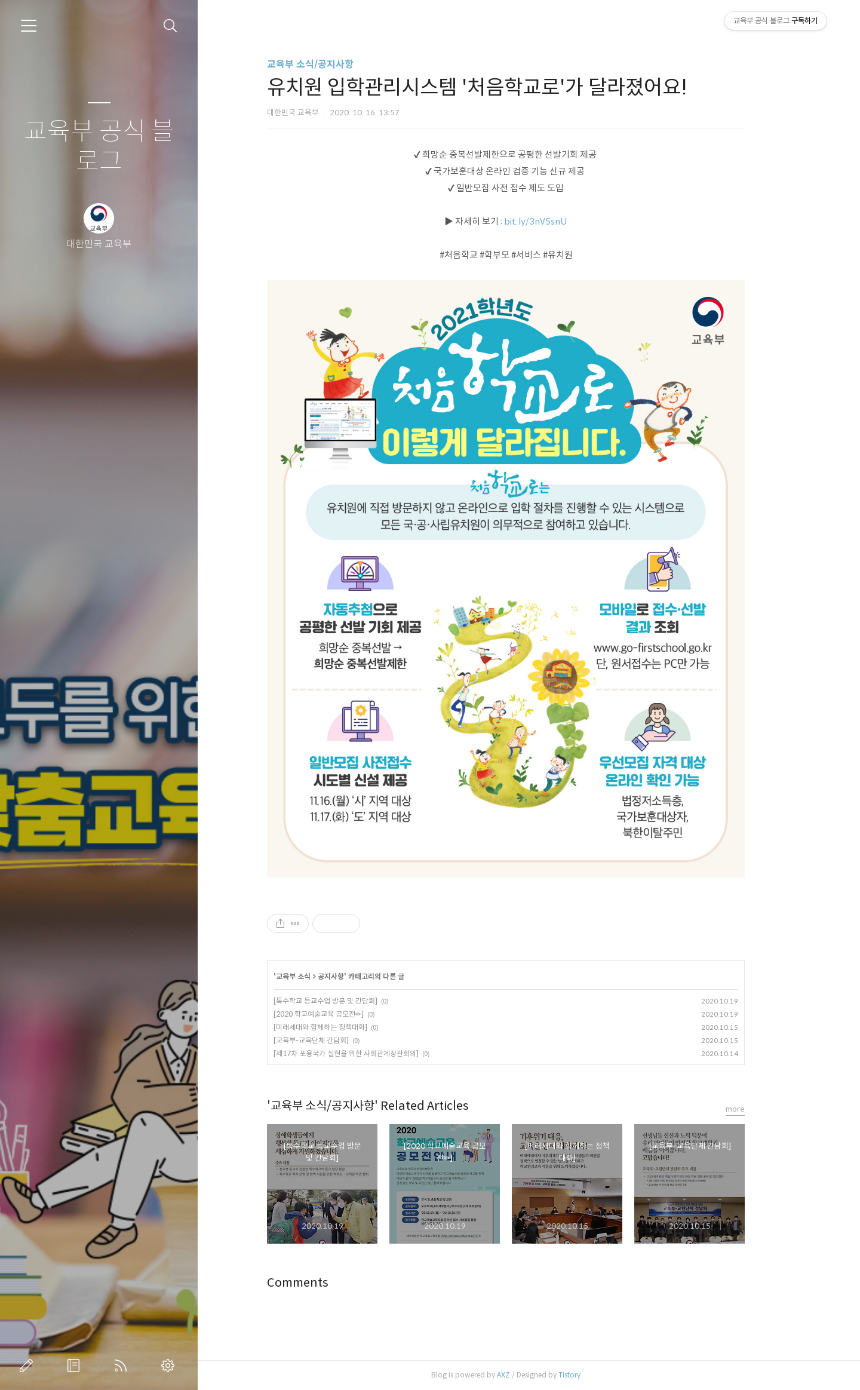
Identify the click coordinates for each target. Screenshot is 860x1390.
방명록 (76, 1365)
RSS (123, 1365)
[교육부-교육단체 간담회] (334, 1040)
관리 (170, 1365)
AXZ (526, 1374)
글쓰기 (28, 1365)
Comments (321, 1282)
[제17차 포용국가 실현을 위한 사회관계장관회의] (369, 1053)
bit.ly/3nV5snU (559, 221)
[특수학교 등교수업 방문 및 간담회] (349, 1000)
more (758, 1109)
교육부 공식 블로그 (99, 146)
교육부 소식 (316, 976)
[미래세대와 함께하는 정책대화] (344, 1027)
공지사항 (354, 976)
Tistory (593, 1374)
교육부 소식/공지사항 (333, 64)
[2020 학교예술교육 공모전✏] (342, 1013)
